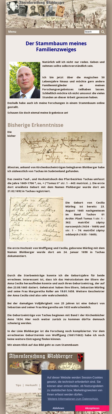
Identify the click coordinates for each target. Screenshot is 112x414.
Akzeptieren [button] (92, 408)
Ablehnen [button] (58, 408)
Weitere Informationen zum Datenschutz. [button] (73, 398)
